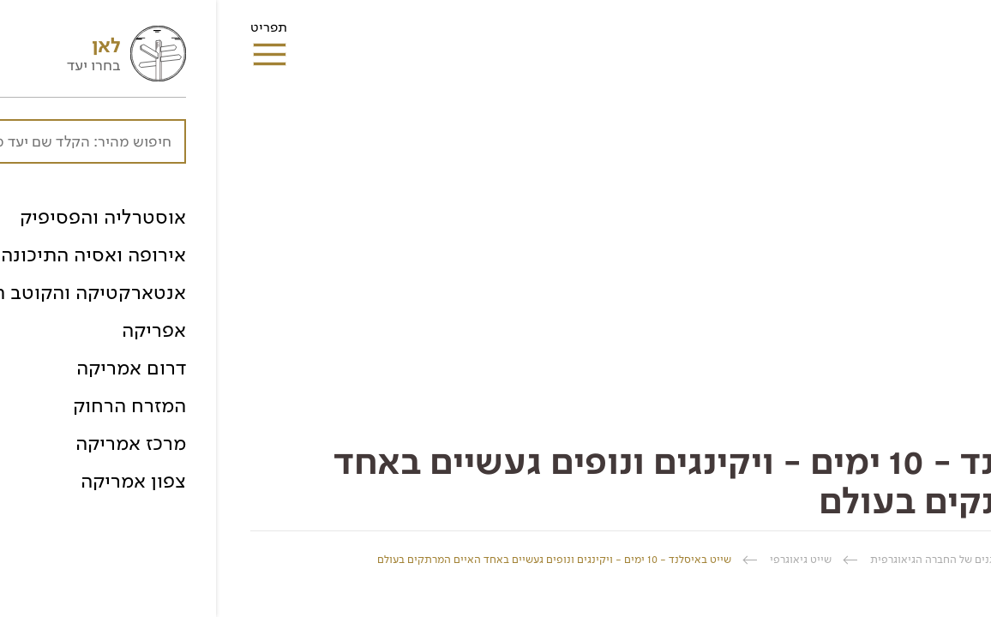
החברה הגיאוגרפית (913, 559)
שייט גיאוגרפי (585, 559)
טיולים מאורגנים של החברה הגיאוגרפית (743, 559)
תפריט (52, 32)
